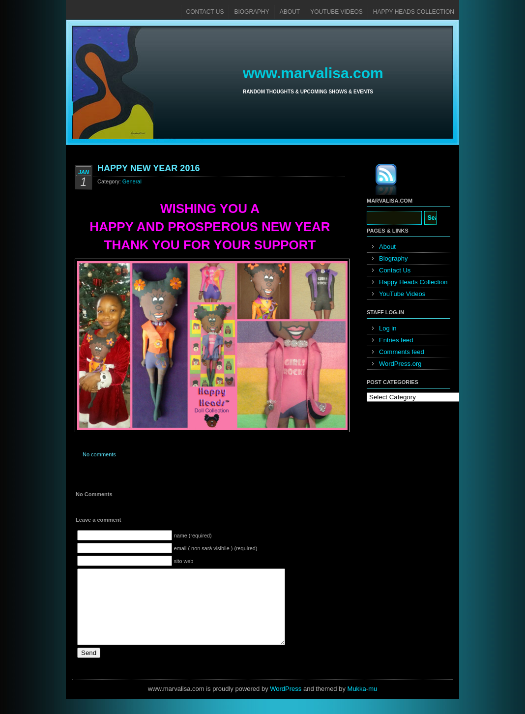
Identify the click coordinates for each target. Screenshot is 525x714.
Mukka (357, 703)
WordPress (285, 703)
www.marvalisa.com (313, 73)
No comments (99, 454)
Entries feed (396, 340)
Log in (387, 328)
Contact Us (205, 11)
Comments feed (401, 352)
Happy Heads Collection (413, 11)
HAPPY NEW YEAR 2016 (148, 168)
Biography (251, 11)
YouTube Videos (336, 11)
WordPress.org (400, 363)
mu (372, 703)
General (132, 181)
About (290, 11)
